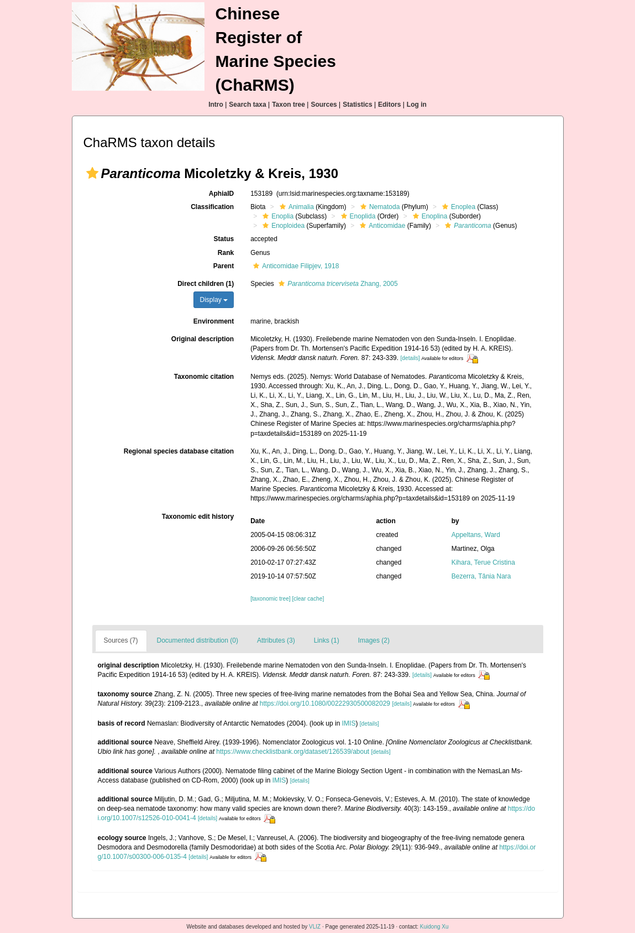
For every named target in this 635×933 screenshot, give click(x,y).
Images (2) (374, 640)
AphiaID (221, 193)
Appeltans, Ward (476, 535)
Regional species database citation (179, 451)
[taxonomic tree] (270, 599)
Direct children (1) (205, 284)
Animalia (295, 207)
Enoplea (457, 207)
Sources (324, 104)
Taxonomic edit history (198, 516)
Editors (389, 104)
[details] (409, 358)
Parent (223, 266)
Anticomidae (381, 226)
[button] (92, 173)
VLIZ (315, 927)
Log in (417, 104)
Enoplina (429, 216)
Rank (226, 253)
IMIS (349, 723)
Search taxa (247, 104)
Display (214, 300)
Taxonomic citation (204, 377)
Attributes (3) (276, 640)
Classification (212, 207)
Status (223, 239)
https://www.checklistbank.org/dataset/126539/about (292, 751)
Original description (202, 339)
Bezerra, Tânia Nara (481, 576)
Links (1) (326, 640)
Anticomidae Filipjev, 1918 (294, 266)
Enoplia (276, 216)
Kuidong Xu (434, 927)
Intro (215, 104)
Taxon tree (288, 104)
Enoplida (357, 216)
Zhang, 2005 (336, 284)
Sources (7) (121, 640)
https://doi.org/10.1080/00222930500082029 (325, 703)
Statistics (357, 104)
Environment (213, 321)
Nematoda (379, 207)
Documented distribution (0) (197, 640)
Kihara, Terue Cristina (483, 562)
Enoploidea (282, 226)
